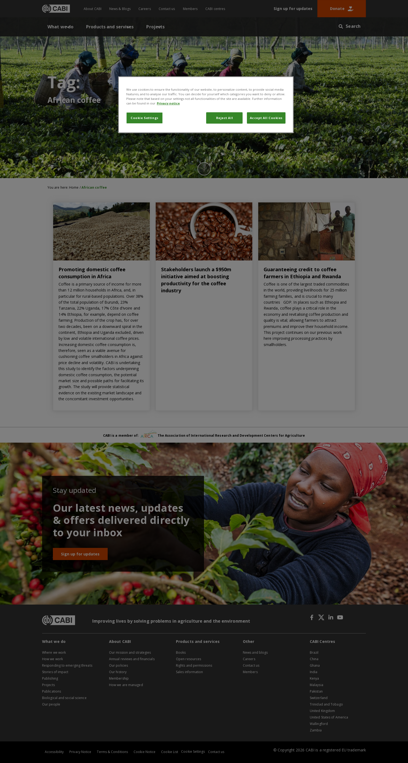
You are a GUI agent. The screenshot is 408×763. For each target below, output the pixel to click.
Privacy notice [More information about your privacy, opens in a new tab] (168, 103)
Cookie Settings (144, 118)
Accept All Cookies (266, 118)
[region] (206, 104)
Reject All (224, 118)
